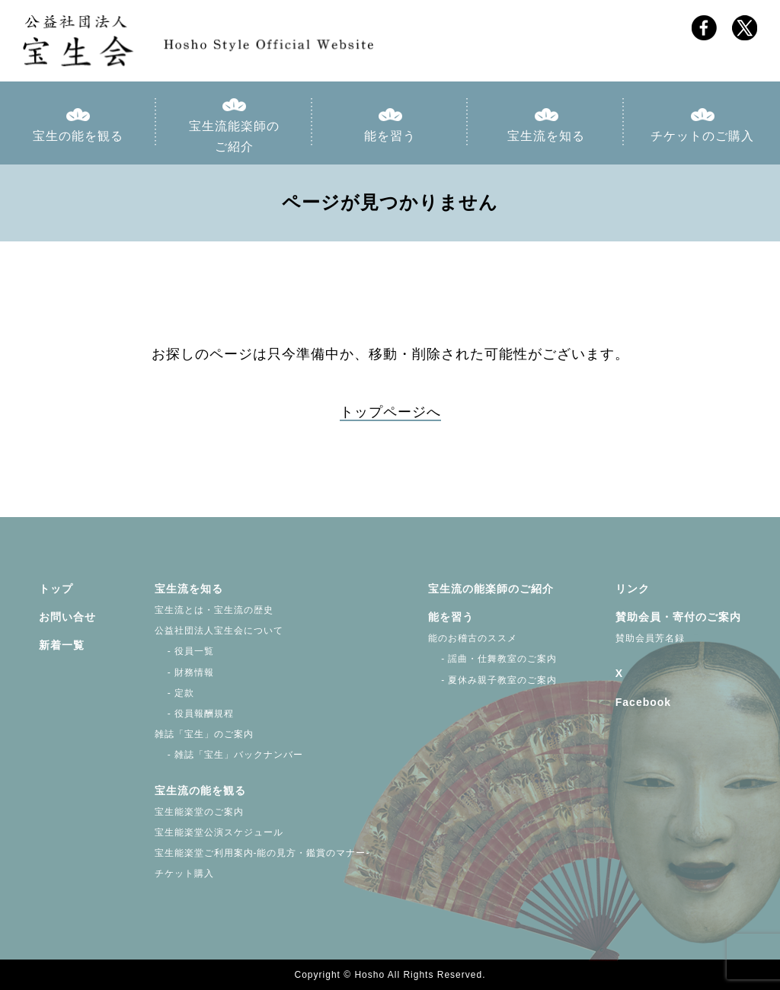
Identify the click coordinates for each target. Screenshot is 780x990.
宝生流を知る (546, 135)
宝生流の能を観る (200, 790)
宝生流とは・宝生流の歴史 (214, 610)
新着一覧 (62, 645)
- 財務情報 (185, 672)
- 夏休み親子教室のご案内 (493, 680)
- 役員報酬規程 (195, 713)
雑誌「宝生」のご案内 (204, 734)
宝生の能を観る (78, 135)
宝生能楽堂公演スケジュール (219, 832)
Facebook (643, 702)
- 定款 (175, 693)
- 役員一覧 (185, 651)
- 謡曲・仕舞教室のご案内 (493, 658)
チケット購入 (184, 873)
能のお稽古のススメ (472, 638)
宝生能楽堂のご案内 (199, 811)
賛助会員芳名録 (650, 638)
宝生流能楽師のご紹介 (234, 136)
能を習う (390, 135)
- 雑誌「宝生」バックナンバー (229, 754)
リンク (632, 589)
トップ (56, 589)
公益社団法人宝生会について (219, 630)
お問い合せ (67, 617)
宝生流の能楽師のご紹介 (491, 589)
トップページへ (390, 412)
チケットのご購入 (702, 135)
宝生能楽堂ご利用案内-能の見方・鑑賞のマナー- (262, 853)
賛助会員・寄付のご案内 (678, 617)
